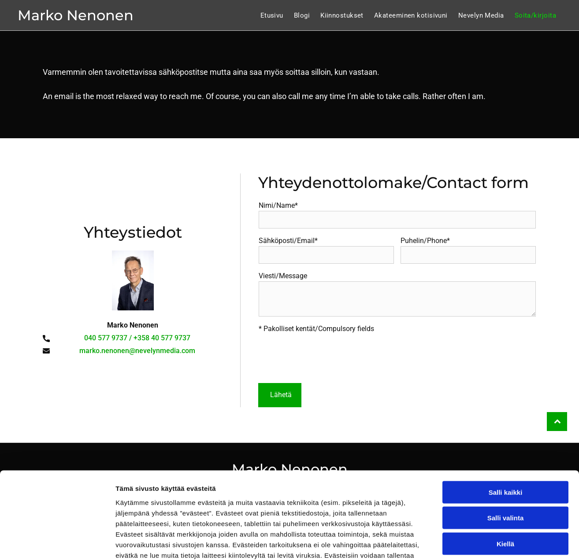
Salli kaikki (506, 433)
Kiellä (505, 485)
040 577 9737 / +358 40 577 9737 (137, 338)
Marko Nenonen (76, 15)
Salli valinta (505, 459)
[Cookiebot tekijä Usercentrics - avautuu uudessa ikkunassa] (57, 542)
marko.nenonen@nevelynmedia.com (137, 350)
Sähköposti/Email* (288, 240)
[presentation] (326, 356)
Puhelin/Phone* (425, 240)
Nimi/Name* (278, 205)
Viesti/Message (283, 276)
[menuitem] (272, 15)
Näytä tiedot (471, 542)
